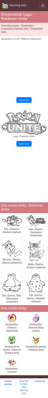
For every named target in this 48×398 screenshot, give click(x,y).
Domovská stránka (10, 25)
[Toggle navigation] (42, 5)
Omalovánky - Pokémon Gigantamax (12, 324)
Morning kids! (14, 5)
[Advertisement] (24, 69)
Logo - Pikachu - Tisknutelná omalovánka (36, 228)
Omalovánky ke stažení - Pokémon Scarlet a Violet (12, 346)
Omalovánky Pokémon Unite (14, 28)
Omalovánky (27, 25)
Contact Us (40, 380)
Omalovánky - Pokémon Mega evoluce (36, 324)
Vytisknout (24, 100)
